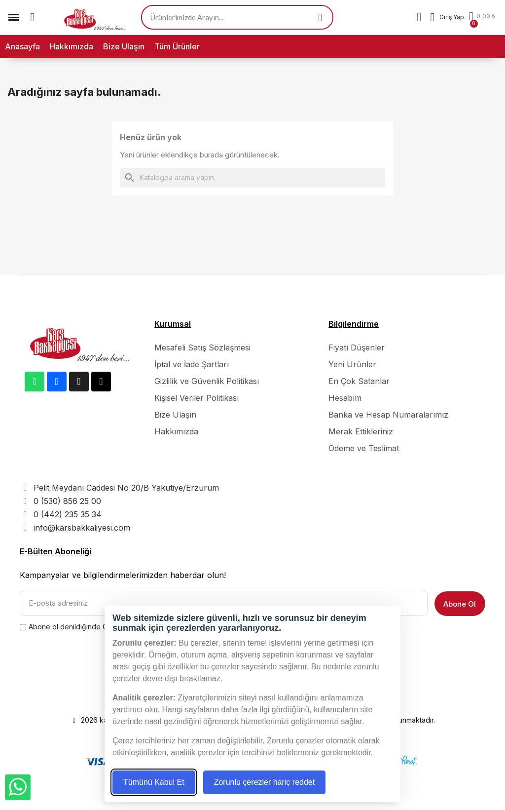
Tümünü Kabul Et (153, 782)
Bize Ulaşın (123, 46)
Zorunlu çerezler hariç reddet (264, 782)
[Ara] (252, 178)
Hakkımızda (71, 46)
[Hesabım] (447, 17)
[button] (32, 17)
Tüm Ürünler (177, 46)
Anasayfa (22, 46)
